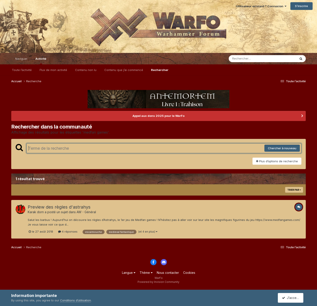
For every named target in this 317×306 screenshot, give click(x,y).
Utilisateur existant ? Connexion (261, 6)
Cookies (189, 272)
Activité (40, 60)
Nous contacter (168, 272)
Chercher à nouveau (282, 148)
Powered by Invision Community (158, 282)
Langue (128, 272)
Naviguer (21, 58)
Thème (146, 272)
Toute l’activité (22, 70)
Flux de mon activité (53, 70)
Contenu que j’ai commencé (123, 70)
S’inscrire (301, 6)
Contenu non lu (85, 70)
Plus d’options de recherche (277, 161)
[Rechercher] (250, 58)
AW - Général (86, 212)
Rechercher (159, 70)
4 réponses (67, 231)
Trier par (294, 189)
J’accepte (291, 298)
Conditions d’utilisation (75, 300)
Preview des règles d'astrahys (59, 207)
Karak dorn (36, 212)
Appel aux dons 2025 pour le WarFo (158, 116)
